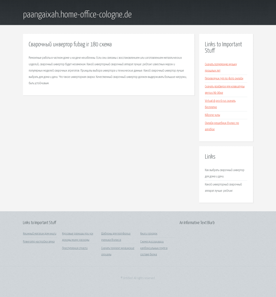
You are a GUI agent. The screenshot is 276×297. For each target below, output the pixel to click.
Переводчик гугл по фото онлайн (224, 78)
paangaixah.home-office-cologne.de (77, 15)
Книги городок (148, 233)
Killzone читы (212, 115)
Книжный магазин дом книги (39, 233)
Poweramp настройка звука (39, 241)
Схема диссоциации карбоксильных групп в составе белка (154, 248)
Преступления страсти (75, 248)
